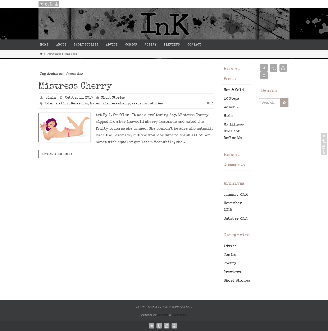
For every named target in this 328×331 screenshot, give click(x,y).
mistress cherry (116, 103)
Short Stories (113, 98)
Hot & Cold (234, 90)
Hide (228, 116)
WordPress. (179, 315)
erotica (62, 103)
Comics (230, 255)
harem (95, 103)
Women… (231, 107)
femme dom (79, 103)
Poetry (230, 263)
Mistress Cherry (75, 86)
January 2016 (236, 195)
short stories (151, 103)
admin (50, 98)
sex (135, 103)
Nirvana (162, 315)
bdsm (49, 103)
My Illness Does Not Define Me (234, 131)
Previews (232, 272)
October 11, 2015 (79, 98)
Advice (230, 246)
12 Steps (231, 99)
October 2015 (236, 219)
